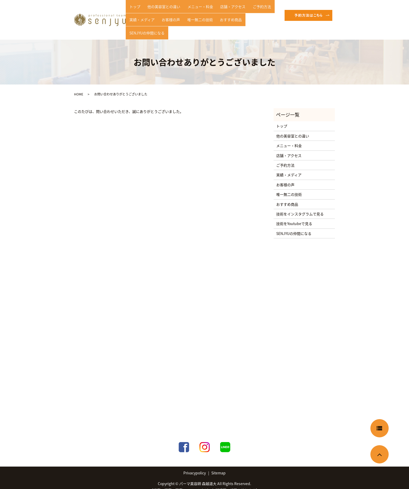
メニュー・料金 (193, 11)
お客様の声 (167, 19)
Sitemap (218, 464)
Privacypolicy (194, 464)
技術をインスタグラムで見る (300, 205)
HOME (78, 86)
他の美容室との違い (159, 11)
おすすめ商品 (221, 19)
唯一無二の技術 (193, 19)
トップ (133, 11)
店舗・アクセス (223, 11)
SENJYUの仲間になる (254, 19)
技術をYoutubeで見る (294, 215)
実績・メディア (140, 19)
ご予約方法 (249, 11)
